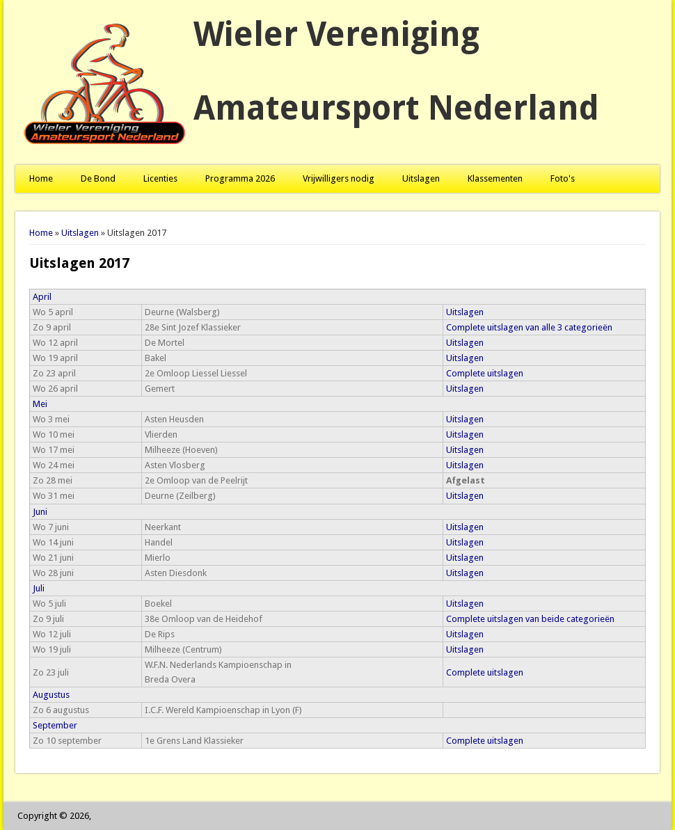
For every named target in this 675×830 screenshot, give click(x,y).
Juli (39, 588)
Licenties (160, 178)
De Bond (98, 178)
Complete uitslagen (484, 373)
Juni (40, 511)
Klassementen (495, 178)
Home (41, 178)
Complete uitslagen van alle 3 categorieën (529, 327)
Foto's (562, 178)
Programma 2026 (240, 178)
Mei (40, 404)
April (42, 297)
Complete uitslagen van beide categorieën (530, 619)
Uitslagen (421, 178)
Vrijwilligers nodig (338, 178)
